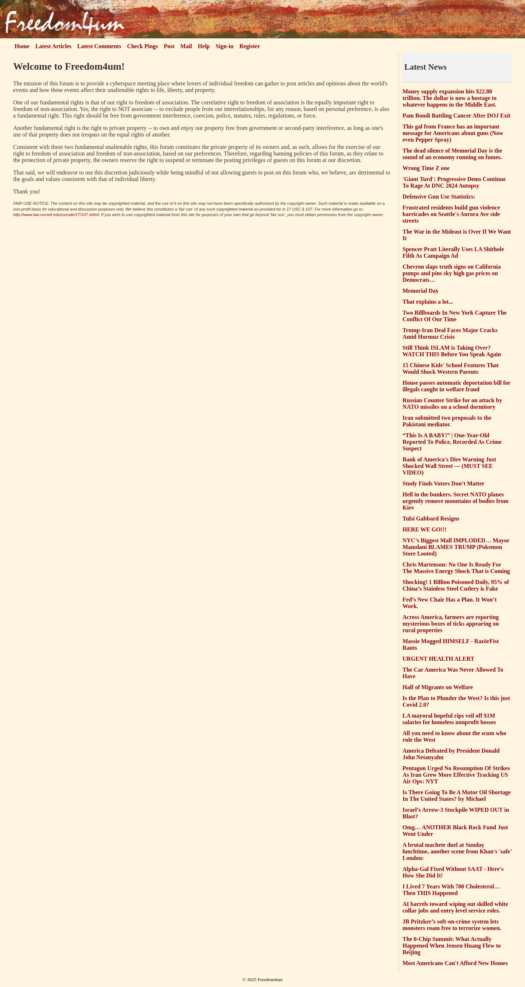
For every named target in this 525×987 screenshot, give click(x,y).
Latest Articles (53, 46)
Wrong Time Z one (426, 168)
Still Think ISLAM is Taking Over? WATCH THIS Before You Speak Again (451, 351)
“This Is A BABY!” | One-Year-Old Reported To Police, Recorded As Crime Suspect (452, 442)
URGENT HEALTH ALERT (438, 659)
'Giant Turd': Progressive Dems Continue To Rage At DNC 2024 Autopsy (454, 182)
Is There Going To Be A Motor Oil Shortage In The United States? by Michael (456, 795)
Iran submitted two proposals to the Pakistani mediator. (446, 421)
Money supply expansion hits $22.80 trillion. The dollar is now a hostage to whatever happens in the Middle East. (449, 98)
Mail (186, 46)
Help (204, 46)
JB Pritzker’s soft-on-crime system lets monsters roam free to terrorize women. (451, 924)
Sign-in (225, 46)
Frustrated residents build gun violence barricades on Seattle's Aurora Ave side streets (451, 214)
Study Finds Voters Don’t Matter (443, 483)
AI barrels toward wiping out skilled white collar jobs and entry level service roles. (455, 907)
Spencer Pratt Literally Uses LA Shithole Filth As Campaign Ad (453, 252)
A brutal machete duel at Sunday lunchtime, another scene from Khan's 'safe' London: (457, 851)
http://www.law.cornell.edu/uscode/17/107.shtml (56, 214)
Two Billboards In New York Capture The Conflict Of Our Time (454, 316)
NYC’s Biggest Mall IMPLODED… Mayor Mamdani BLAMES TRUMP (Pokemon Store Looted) (455, 547)
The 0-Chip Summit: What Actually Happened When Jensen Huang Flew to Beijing (451, 945)
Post (169, 46)
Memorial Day (420, 291)
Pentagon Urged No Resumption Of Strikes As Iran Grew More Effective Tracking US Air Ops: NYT (456, 774)
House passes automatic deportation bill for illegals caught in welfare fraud (456, 386)
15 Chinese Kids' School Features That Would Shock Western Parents (450, 368)
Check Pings (142, 46)
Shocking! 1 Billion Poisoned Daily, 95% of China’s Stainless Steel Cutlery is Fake (455, 585)
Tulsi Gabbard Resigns (430, 518)
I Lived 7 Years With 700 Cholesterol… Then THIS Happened (451, 889)
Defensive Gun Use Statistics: (438, 196)
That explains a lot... (427, 302)
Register (249, 46)
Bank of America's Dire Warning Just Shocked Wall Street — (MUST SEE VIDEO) (449, 466)
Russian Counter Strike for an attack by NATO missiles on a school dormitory (452, 403)
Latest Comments (99, 46)
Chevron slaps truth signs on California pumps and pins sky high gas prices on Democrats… (451, 273)
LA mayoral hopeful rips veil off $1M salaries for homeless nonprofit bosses (449, 719)
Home (22, 46)
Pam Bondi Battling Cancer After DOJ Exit (456, 115)
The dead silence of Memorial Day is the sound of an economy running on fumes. (452, 153)
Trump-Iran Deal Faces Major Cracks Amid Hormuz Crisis (450, 333)
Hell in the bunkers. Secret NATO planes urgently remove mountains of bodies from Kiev (455, 501)
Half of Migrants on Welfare (437, 687)
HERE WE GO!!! (424, 529)
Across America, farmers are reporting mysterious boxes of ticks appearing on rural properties (450, 623)
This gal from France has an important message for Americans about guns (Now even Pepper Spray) (452, 133)
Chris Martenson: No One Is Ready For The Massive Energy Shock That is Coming (456, 567)
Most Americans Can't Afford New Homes (455, 963)
